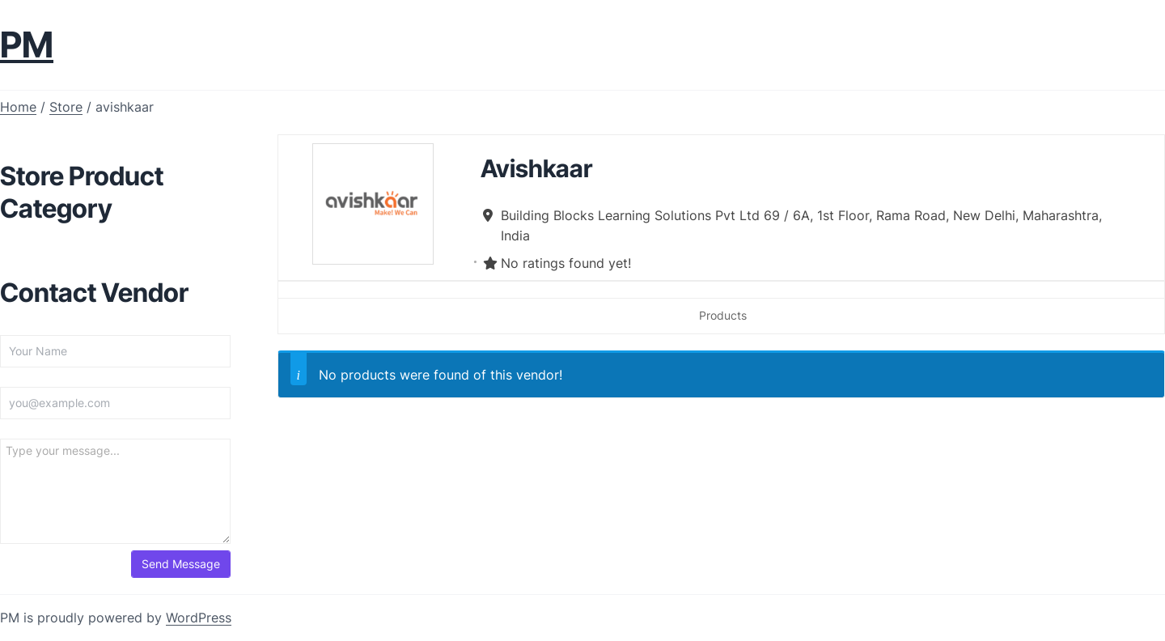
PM (26, 44)
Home (18, 107)
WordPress (198, 617)
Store (66, 107)
